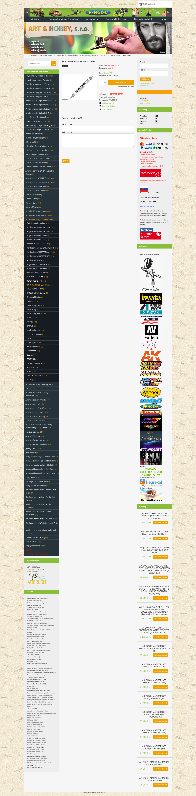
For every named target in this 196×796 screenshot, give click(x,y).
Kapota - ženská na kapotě (35, 731)
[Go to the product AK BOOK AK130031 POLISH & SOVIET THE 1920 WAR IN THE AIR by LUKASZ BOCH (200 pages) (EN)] (154, 589)
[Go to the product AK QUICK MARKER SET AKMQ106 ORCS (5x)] (154, 697)
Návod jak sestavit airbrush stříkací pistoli (39, 668)
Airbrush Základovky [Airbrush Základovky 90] (34, 194)
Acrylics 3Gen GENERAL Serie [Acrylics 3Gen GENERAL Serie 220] (38, 227)
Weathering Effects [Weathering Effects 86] (34, 305)
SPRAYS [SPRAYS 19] (30, 326)
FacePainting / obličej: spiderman (37, 758)
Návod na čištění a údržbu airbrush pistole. (40, 695)
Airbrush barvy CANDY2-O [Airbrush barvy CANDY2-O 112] (36, 162)
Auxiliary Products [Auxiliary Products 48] (34, 330)
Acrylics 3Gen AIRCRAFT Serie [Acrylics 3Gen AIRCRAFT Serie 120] (38, 252)
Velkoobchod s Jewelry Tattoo (36, 607)
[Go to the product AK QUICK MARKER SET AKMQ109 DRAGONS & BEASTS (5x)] (154, 648)
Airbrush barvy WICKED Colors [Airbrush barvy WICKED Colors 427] (38, 178)
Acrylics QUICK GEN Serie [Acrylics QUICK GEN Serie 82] (37, 264)
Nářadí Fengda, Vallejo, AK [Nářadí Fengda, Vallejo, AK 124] (36, 154)
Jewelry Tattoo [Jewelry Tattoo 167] (31, 448)
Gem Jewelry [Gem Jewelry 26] (31, 452)
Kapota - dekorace (32, 733)
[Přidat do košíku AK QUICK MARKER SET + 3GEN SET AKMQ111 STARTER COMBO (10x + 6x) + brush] (160, 637)
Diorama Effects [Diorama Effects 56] (33, 297)
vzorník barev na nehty (34, 715)
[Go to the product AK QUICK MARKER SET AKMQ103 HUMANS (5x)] (154, 731)
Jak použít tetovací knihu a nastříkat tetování (40, 625)
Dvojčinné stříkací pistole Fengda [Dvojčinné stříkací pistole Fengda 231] (39, 100)
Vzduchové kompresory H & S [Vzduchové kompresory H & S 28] (38, 96)
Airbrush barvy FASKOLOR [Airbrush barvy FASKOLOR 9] (36, 186)
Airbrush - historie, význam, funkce (37, 657)
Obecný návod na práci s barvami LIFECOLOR (41, 699)
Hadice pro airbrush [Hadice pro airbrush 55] (34, 133)
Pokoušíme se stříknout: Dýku (36, 639)
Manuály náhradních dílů (34, 600)
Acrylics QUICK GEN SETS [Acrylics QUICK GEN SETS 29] (37, 268)
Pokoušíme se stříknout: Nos (35, 636)
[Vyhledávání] (53, 63)
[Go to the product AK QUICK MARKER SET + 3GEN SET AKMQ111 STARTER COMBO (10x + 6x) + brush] (154, 630)
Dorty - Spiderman (32, 688)
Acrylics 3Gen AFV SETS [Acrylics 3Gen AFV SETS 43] (36, 239)
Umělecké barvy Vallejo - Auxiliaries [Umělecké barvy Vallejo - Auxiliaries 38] (40, 519)
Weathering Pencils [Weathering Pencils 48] (34, 313)
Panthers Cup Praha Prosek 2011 (37, 684)
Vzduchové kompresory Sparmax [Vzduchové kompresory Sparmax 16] (39, 92)
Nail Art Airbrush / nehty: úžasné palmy (38, 621)
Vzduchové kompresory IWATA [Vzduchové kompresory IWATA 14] (38, 88)
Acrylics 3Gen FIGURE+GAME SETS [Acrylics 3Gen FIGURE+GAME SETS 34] (40, 248)
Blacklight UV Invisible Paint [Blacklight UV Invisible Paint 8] (37, 481)
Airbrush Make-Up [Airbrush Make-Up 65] (33, 436)
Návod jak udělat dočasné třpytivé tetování (39, 702)
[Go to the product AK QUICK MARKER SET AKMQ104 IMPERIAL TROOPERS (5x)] (154, 714)
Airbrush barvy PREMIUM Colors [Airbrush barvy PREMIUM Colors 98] (39, 182)
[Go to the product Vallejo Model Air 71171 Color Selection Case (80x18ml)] (154, 533)
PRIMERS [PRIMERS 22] (30, 317)
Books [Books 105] (29, 355)
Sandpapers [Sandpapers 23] (31, 351)
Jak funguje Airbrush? (33, 654)
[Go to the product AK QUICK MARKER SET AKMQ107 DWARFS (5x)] (154, 681)
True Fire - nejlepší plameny (35, 677)
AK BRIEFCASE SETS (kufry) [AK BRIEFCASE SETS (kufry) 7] (37, 272)
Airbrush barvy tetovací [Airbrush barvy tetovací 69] (35, 412)
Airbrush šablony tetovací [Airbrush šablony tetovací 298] (36, 440)
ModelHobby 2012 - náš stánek (36, 645)
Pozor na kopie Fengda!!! (34, 659)
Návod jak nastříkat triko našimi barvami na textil (41, 713)
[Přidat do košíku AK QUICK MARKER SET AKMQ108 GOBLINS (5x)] (160, 671)
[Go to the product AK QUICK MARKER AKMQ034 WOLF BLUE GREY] (154, 763)
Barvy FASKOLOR (32, 609)
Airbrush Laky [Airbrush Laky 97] (31, 199)
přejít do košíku (145, 103)
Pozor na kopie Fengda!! (147, 206)
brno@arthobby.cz (34, 571)
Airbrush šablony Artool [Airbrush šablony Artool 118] (35, 400)
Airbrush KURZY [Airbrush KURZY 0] (32, 541)
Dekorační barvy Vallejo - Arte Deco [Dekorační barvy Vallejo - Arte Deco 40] (40, 469)
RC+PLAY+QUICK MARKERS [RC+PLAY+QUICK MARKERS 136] (38, 285)
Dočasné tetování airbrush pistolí (37, 603)
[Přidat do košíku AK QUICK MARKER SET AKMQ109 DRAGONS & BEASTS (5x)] (160, 655)
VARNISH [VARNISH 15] (30, 322)
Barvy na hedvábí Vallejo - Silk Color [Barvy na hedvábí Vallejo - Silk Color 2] (40, 465)
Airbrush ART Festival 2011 (35, 747)
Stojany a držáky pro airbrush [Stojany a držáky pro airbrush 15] (37, 129)
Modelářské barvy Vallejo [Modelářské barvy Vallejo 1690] (36, 211)
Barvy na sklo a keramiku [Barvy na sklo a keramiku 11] (36, 485)
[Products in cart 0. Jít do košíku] (147, 4)
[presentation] (79, 152)
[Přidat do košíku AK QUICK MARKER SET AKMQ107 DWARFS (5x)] (160, 687)
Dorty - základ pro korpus (34, 767)
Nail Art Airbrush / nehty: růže (36, 760)
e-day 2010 (30, 686)
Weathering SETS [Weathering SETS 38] (33, 309)
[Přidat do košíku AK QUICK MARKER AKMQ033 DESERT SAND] (160, 785)
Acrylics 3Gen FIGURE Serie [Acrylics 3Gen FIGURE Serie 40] (38, 244)
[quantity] (101, 82)
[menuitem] (35, 19)
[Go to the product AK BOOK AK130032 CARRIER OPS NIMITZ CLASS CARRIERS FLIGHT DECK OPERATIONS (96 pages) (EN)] (154, 569)
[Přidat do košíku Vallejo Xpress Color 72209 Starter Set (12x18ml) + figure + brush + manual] (160, 522)
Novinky (29, 550)
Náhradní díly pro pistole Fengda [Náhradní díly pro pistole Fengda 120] (39, 125)
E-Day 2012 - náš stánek (34, 648)
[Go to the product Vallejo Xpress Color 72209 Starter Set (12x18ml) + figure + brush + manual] (154, 515)
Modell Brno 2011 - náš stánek (36, 738)
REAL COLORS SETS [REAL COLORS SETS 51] (34, 281)
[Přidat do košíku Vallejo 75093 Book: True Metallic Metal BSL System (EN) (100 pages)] (160, 557)
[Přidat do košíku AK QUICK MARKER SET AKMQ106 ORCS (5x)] (160, 703)
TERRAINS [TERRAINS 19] (31, 359)
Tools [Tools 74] (29, 338)
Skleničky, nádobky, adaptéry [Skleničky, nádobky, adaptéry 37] (37, 146)
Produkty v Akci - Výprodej (36, 554)
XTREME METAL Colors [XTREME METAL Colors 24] (36, 293)
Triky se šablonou (32, 736)
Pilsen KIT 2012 (32, 661)
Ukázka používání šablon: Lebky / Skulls (39, 763)
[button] (107, 103)
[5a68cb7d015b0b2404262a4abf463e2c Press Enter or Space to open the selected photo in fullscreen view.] (79, 87)
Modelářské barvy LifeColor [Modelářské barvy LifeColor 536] (37, 215)
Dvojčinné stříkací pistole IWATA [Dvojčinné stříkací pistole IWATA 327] (38, 105)
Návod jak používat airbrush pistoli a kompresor (41, 693)
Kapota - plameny (32, 627)
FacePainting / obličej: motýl (35, 749)
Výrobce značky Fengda (34, 724)
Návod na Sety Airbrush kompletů (37, 675)
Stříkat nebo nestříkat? (34, 718)
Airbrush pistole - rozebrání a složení (38, 612)
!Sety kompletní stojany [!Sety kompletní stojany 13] (36, 223)
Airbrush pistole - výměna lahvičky (37, 614)
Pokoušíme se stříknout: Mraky (36, 742)
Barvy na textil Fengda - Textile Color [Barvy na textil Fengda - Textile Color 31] (40, 456)
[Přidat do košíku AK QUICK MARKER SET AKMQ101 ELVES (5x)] (160, 753)
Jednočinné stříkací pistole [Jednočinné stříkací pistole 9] (36, 117)
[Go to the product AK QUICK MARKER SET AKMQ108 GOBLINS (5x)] (154, 665)
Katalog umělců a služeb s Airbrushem (38, 643)
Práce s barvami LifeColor (35, 722)
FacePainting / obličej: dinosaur (36, 756)
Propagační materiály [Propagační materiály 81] (34, 545)
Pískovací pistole (32, 720)
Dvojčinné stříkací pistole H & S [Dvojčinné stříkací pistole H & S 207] (38, 113)
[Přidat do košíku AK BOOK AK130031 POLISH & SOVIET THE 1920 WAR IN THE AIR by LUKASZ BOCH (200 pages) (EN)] (160, 598)
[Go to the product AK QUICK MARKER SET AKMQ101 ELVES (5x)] (154, 747)
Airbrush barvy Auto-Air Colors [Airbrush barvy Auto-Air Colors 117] (38, 158)
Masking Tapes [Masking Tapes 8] (33, 342)
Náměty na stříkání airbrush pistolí (37, 670)
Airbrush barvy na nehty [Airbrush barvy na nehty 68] (35, 416)
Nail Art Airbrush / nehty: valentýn (37, 623)
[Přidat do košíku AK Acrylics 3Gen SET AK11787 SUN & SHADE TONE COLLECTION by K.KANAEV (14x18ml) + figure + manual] (160, 619)
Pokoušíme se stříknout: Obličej (36, 679)
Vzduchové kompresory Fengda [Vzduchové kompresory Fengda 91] (38, 84)
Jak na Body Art (32, 708)
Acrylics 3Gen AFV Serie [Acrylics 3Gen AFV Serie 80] (36, 235)
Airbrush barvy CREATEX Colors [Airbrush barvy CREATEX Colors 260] (38, 167)
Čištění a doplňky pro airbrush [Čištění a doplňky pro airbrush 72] (38, 150)
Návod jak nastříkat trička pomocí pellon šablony (41, 672)
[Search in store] (39, 63)
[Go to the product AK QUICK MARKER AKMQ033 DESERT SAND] (154, 779)
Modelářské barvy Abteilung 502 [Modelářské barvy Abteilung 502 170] (39, 384)
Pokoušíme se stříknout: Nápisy (36, 740)
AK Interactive (110, 97)
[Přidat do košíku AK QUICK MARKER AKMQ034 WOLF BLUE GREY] (160, 769)
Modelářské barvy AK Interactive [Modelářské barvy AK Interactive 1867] (39, 219)
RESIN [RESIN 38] (29, 379)
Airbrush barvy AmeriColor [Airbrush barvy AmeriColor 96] (36, 408)
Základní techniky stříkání (34, 616)
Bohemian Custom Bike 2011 (36, 652)
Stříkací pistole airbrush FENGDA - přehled (40, 697)
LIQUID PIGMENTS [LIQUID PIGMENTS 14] (34, 363)
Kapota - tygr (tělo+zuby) (34, 605)
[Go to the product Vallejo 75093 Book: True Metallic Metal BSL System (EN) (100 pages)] (154, 549)
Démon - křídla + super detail (35, 727)
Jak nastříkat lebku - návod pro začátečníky (40, 618)
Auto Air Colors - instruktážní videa (37, 711)
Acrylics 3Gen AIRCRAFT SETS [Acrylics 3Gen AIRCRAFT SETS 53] (38, 256)
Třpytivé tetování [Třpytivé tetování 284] (32, 432)
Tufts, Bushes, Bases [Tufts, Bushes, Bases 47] (35, 375)
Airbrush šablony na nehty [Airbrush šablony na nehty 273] (36, 444)
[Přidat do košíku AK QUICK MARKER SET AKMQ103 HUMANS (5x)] (160, 737)
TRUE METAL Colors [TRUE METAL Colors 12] (35, 289)
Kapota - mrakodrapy (33, 729)
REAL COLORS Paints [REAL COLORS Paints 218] (35, 277)
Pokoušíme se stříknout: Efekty (36, 634)
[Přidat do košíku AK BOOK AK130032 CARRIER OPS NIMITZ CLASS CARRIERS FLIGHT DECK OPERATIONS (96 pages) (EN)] (160, 577)
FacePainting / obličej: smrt (35, 754)
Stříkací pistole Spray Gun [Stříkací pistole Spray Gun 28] (36, 121)
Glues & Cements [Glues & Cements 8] (34, 334)
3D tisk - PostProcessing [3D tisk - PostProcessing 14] (35, 537)
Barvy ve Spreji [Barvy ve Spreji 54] (32, 203)
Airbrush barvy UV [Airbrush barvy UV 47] (33, 404)
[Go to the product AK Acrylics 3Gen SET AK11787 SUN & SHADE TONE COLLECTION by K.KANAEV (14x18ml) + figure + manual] (154, 610)
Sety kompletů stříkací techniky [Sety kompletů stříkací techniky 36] (38, 76)
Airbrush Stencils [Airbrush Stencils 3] (33, 346)
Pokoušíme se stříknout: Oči (35, 681)
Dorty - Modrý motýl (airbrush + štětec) (38, 650)
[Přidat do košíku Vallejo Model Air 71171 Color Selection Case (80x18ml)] (160, 538)
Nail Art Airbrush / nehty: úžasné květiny (39, 690)
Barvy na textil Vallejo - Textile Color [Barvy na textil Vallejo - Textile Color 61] (40, 461)
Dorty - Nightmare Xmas (34, 641)
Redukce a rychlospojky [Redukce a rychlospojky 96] (35, 138)
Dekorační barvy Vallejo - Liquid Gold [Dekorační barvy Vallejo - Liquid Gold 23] (40, 473)
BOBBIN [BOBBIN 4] (30, 371)
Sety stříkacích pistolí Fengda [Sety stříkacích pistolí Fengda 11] (37, 80)
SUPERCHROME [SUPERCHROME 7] (33, 367)
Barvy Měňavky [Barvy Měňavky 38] (32, 207)
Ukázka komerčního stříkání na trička (38, 598)
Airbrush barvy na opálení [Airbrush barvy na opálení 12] (36, 420)
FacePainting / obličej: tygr (35, 751)
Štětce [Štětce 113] (28, 388)
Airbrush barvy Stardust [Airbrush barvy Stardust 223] (35, 190)
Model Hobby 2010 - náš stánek (36, 745)
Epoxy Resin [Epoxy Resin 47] (30, 477)
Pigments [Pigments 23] (30, 301)
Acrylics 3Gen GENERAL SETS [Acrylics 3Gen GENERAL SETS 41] (38, 231)
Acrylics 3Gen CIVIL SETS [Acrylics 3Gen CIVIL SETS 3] (36, 260)
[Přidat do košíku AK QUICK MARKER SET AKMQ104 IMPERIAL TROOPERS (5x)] (160, 721)
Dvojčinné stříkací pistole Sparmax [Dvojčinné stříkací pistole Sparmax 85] (39, 109)
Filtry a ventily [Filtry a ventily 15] (31, 142)
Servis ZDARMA (32, 765)
